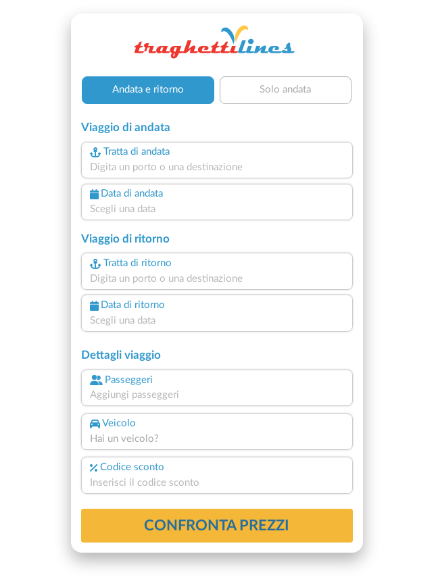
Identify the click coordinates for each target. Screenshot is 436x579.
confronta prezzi (216, 525)
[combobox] (217, 168)
